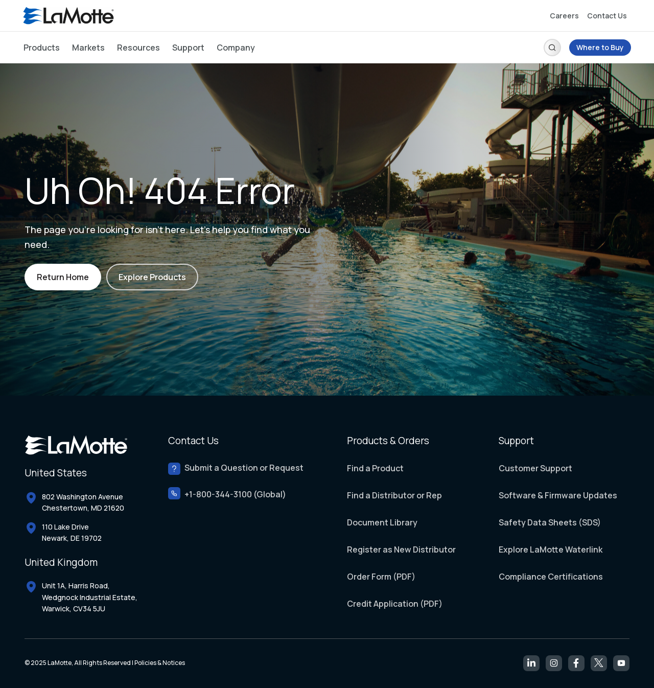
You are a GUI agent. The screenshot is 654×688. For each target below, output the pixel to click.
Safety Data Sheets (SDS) (550, 522)
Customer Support (535, 468)
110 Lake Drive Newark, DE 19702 (72, 532)
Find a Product (375, 468)
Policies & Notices (159, 662)
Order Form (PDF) (381, 576)
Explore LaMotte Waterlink (550, 549)
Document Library (382, 522)
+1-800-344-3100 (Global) (235, 494)
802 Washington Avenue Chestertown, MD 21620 (83, 502)
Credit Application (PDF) (394, 604)
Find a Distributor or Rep (394, 495)
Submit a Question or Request (243, 468)
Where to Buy (600, 47)
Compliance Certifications (551, 576)
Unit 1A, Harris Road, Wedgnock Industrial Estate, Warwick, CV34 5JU (89, 597)
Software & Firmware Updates (558, 495)
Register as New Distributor (401, 549)
